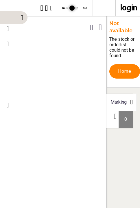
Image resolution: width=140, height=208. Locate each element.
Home (124, 71)
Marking (118, 102)
